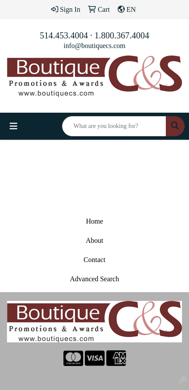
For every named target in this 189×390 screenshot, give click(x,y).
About (94, 240)
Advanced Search (94, 279)
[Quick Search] (114, 126)
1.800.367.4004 (121, 35)
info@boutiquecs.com (94, 45)
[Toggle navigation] (13, 126)
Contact (94, 259)
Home (94, 221)
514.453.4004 (64, 35)
